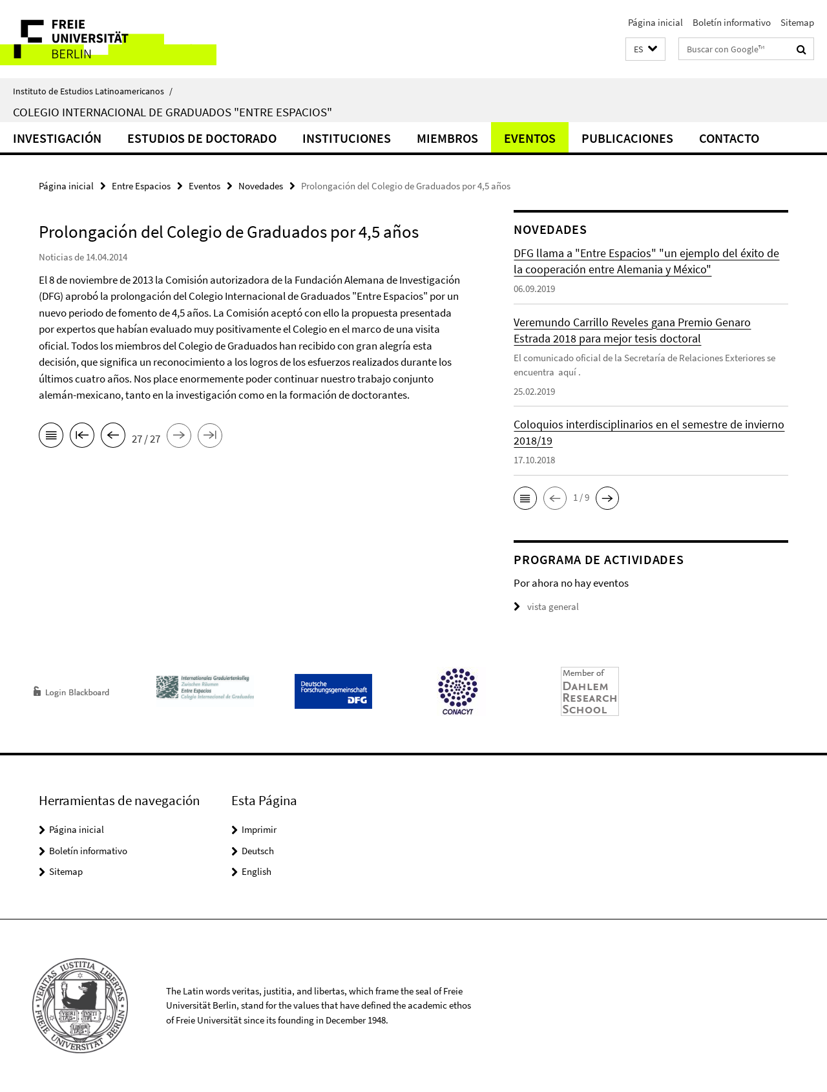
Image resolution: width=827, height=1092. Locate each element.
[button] (645, 49)
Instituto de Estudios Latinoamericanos (93, 91)
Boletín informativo (732, 22)
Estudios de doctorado (202, 138)
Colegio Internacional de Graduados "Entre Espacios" (172, 112)
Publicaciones (627, 138)
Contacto (729, 138)
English (256, 871)
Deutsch (258, 851)
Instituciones (346, 138)
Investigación (57, 138)
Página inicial (655, 22)
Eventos (530, 138)
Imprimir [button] (259, 829)
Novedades (260, 186)
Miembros (447, 138)
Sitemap (797, 22)
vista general (546, 606)
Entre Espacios (141, 186)
